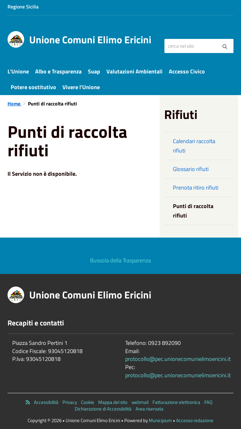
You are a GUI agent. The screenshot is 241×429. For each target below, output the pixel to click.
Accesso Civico (187, 71)
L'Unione (18, 71)
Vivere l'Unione (81, 87)
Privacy (69, 402)
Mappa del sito (112, 402)
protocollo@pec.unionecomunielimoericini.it (178, 359)
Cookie (87, 402)
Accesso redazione (194, 420)
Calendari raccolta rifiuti (194, 146)
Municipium (160, 420)
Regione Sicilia (23, 6)
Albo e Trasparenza (58, 71)
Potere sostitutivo (33, 87)
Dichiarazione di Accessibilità (103, 408)
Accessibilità (46, 402)
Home (15, 103)
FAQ (208, 402)
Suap (94, 71)
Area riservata (149, 408)
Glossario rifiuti (191, 169)
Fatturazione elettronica (176, 402)
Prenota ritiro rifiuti (195, 187)
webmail (139, 402)
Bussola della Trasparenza (120, 260)
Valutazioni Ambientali (134, 71)
